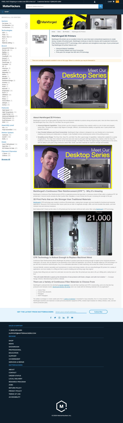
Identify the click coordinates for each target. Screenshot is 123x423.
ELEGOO (6, 60)
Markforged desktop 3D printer (61, 287)
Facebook (51, 318)
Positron (6, 83)
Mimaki (5, 77)
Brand (4, 46)
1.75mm (6, 154)
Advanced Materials (10, 116)
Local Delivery (15, 379)
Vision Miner (7, 101)
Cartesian (6, 135)
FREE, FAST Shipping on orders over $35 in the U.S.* (19, 1)
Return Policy (15, 388)
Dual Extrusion (8, 120)
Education (13, 353)
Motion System (8, 133)
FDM (5, 35)
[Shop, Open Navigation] (5, 12)
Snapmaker (7, 91)
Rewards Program (17, 382)
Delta (5, 139)
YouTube (72, 318)
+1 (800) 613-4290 (55, 1)
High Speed (7, 110)
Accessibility (14, 397)
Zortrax (6, 105)
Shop (11, 341)
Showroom (14, 347)
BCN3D (5, 54)
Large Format (8, 114)
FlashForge (6, 62)
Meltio (5, 74)
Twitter (55, 318)
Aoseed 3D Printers (9, 48)
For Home (6, 23)
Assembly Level (8, 125)
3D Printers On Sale (9, 148)
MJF (4, 41)
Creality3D (7, 56)
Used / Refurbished (9, 144)
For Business (7, 27)
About (11, 370)
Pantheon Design (8, 81)
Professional (15, 350)
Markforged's (37, 202)
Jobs (11, 385)
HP (4, 66)
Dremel (5, 58)
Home (53, 31)
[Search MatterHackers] (100, 6)
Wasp (5, 99)
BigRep (5, 52)
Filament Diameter (9, 151)
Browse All (6, 159)
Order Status (15, 376)
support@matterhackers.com (22, 333)
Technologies (7, 30)
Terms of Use (14, 394)
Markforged (99, 209)
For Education (8, 25)
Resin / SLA (7, 37)
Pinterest (68, 318)
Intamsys (6, 68)
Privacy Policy (15, 391)
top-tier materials (64, 285)
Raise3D (6, 89)
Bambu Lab (7, 50)
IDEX (5, 122)
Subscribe (98, 312)
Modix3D (6, 79)
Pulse (5, 87)
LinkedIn (64, 318)
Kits (5, 128)
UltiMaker (6, 95)
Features (5, 108)
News (11, 344)
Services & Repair (16, 362)
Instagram (59, 318)
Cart (113, 1)
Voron (5, 97)
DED (4, 33)
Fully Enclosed (8, 118)
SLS (4, 39)
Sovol (5, 93)
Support (12, 356)
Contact (12, 373)
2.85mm (6, 156)
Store (59, 31)
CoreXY (6, 137)
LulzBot (5, 70)
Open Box (6, 146)
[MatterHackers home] (62, 406)
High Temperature (9, 112)
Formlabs (6, 64)
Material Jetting (8, 43)
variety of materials (69, 299)
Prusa (5, 85)
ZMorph (5, 103)
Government (14, 359)
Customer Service (43, 1)
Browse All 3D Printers (11, 17)
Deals (4, 142)
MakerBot (6, 73)
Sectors (5, 21)
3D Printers (66, 31)
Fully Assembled (9, 130)
